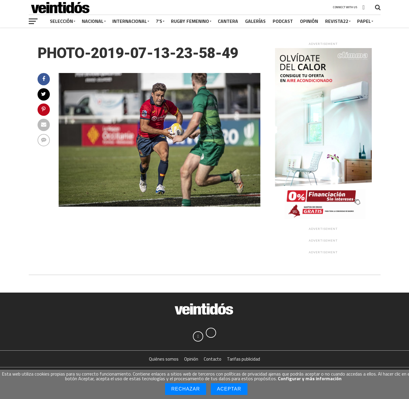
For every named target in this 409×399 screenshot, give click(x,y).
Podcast (283, 21)
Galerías (255, 21)
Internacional (129, 21)
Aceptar (229, 388)
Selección (61, 21)
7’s (159, 21)
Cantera (228, 21)
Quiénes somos (164, 361)
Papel (364, 21)
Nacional (92, 21)
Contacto (212, 361)
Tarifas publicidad (243, 361)
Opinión (309, 21)
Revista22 (336, 21)
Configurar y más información (310, 378)
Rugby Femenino (190, 21)
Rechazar (185, 388)
